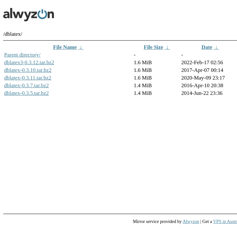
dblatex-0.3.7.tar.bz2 (26, 85)
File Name (65, 47)
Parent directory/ (22, 55)
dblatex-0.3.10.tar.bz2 (27, 70)
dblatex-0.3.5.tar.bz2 (26, 93)
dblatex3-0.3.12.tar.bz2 (29, 62)
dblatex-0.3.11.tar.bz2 (27, 78)
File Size (153, 47)
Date (207, 47)
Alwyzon (191, 221)
